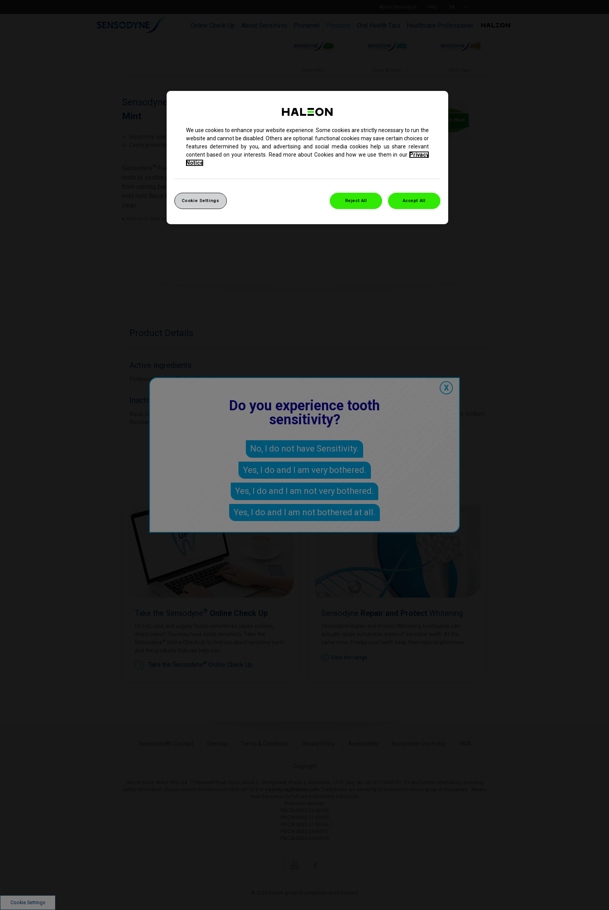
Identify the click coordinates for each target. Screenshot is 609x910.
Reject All (356, 200)
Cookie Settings (200, 200)
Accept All (414, 200)
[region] (307, 157)
